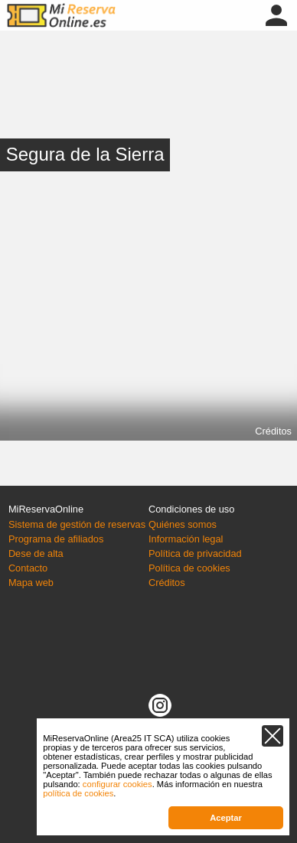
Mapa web (31, 582)
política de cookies (78, 793)
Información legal (185, 539)
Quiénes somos (182, 524)
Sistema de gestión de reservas (76, 524)
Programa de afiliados (55, 539)
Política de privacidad (195, 553)
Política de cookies (189, 568)
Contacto (27, 568)
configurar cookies (117, 784)
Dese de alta (36, 553)
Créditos (273, 431)
